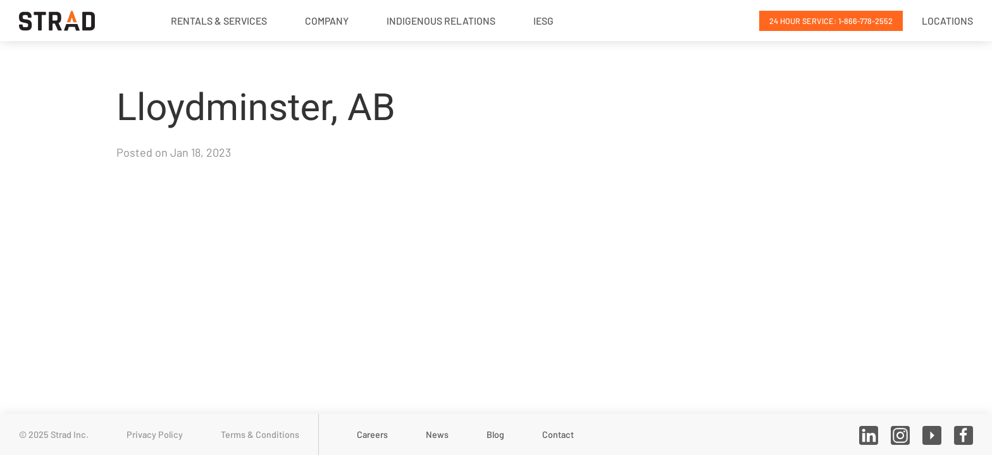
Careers (372, 434)
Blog (495, 434)
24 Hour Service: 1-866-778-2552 (831, 21)
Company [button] (327, 21)
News (437, 434)
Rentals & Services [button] (219, 21)
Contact (558, 434)
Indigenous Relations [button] (441, 21)
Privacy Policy (155, 434)
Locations (947, 21)
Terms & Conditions (260, 434)
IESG (543, 21)
